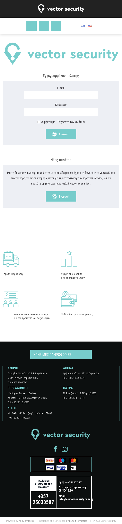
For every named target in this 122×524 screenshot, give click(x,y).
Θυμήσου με (48, 122)
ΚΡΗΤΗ (12, 408)
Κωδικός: (61, 105)
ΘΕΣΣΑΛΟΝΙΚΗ (18, 388)
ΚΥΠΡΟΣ (13, 368)
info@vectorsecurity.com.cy (76, 499)
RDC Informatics (78, 520)
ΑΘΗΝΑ (68, 368)
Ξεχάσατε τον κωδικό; (71, 122)
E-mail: (61, 88)
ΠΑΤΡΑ (68, 388)
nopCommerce (26, 520)
